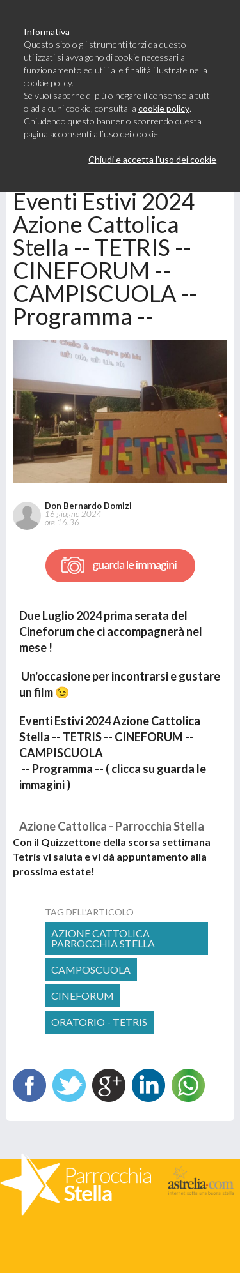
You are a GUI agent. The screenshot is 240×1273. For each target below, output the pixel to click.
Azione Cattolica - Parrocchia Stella (111, 826)
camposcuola (91, 969)
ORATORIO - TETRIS (99, 1022)
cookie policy (163, 108)
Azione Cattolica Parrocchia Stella (103, 938)
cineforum (82, 996)
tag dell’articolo (89, 912)
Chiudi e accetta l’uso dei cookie (152, 159)
